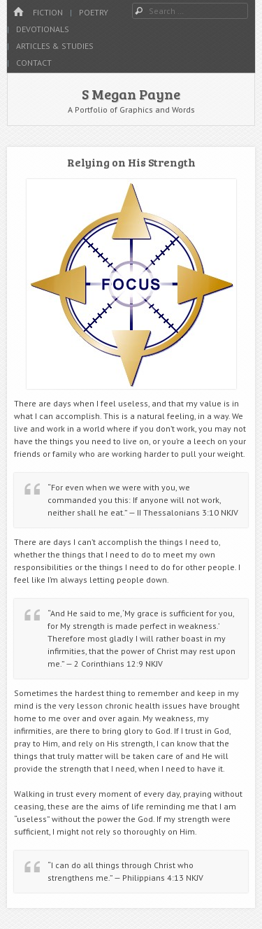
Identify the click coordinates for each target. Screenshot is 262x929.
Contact (34, 62)
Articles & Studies (55, 46)
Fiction (48, 12)
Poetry (93, 12)
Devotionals (42, 29)
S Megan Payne (131, 94)
